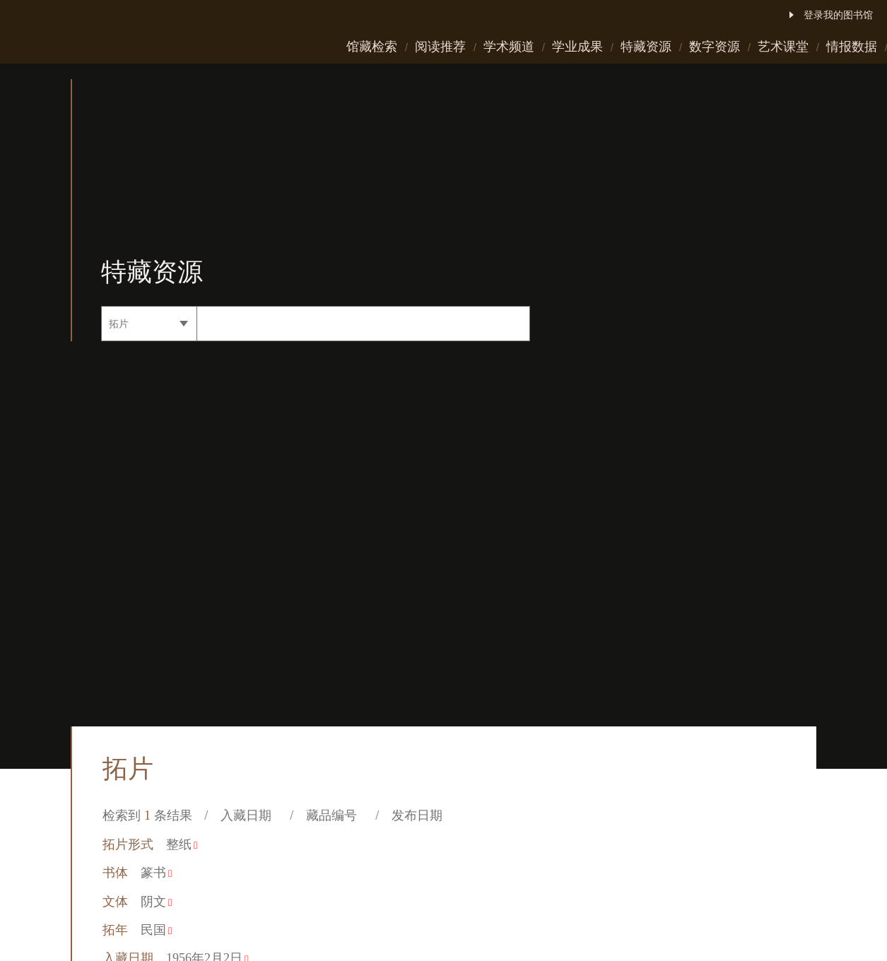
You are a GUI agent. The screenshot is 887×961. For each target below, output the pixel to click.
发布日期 (420, 815)
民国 (156, 930)
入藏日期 (249, 815)
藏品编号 (334, 815)
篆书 (156, 873)
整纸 (181, 844)
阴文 (156, 902)
